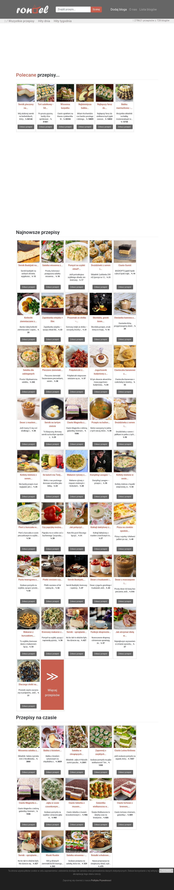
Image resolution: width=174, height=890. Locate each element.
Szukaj (96, 9)
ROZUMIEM (166, 871)
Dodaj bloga (119, 9)
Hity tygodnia (63, 21)
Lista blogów (148, 9)
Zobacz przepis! (25, 127)
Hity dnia (44, 21)
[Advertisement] (87, 47)
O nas (133, 9)
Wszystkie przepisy (21, 21)
